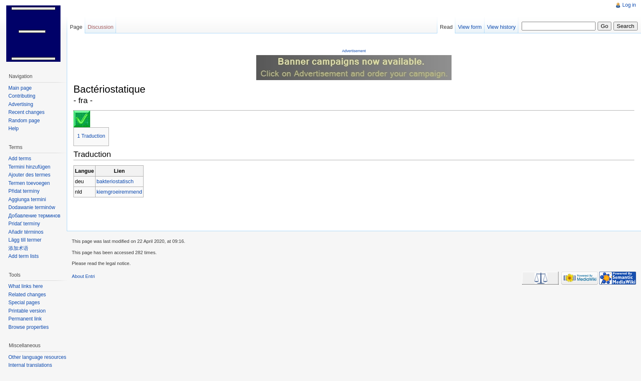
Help (13, 128)
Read (446, 27)
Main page (20, 88)
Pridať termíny (24, 224)
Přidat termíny (24, 191)
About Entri (83, 276)
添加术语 (18, 248)
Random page (24, 121)
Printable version (26, 311)
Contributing (21, 96)
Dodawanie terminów (31, 207)
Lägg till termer (24, 240)
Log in (629, 5)
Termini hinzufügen (29, 167)
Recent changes (26, 112)
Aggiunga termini (27, 199)
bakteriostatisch (115, 181)
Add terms (19, 158)
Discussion (101, 27)
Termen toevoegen (29, 183)
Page (76, 27)
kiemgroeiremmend (119, 192)
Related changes (27, 295)
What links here (25, 286)
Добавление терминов (34, 216)
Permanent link (25, 319)
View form (470, 27)
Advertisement (354, 51)
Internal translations (30, 365)
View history (501, 27)
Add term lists (23, 256)
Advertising (20, 104)
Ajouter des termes (29, 175)
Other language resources (37, 357)
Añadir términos (25, 232)
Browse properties (28, 327)
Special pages (24, 302)
